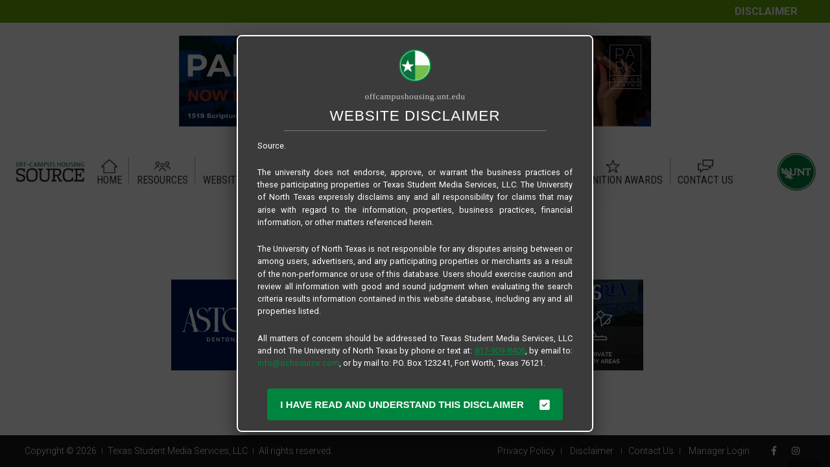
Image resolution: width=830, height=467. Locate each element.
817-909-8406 (500, 350)
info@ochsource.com (298, 363)
